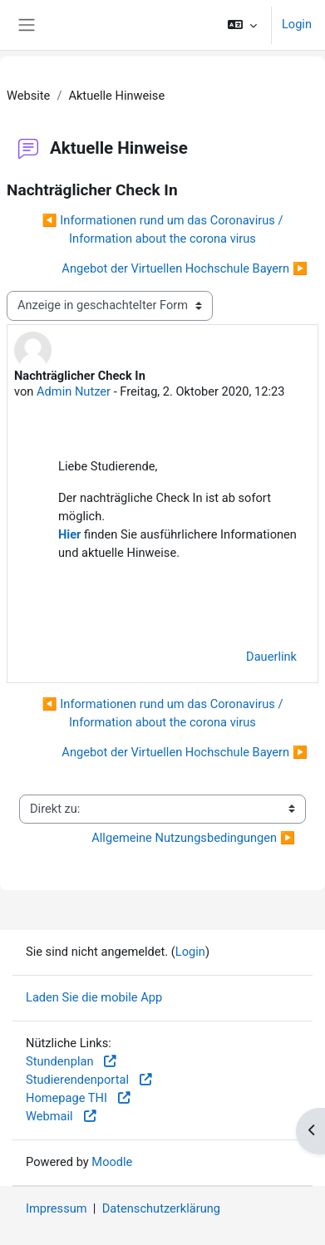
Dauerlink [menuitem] (271, 656)
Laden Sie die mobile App (94, 997)
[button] (242, 25)
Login (297, 24)
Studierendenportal (90, 1079)
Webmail (61, 1116)
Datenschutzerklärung (161, 1208)
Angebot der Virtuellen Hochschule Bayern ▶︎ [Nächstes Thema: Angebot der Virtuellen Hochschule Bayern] (185, 268)
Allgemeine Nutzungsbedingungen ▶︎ (193, 837)
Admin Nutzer (74, 391)
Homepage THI (79, 1097)
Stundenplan (72, 1061)
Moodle (111, 1161)
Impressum (56, 1208)
